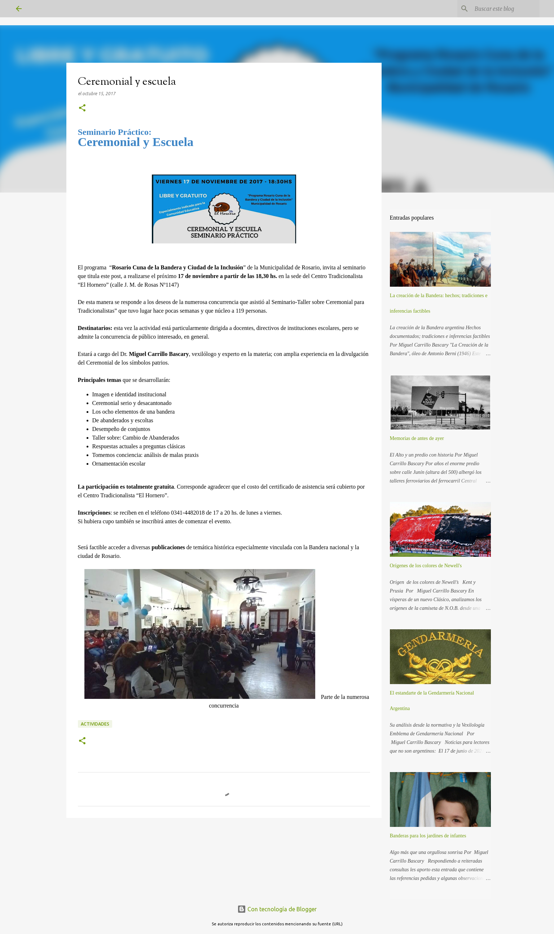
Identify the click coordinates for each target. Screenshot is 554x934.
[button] (82, 108)
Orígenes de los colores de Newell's (426, 565)
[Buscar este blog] (502, 8)
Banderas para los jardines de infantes (428, 835)
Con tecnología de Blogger (277, 909)
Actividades (95, 724)
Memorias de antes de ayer (417, 438)
